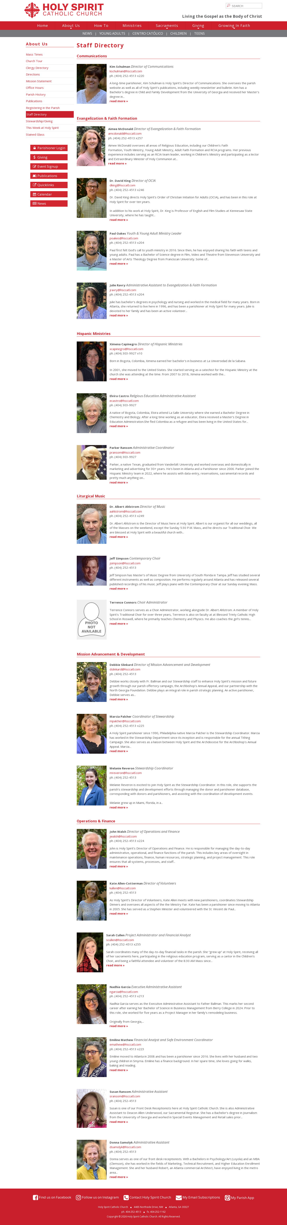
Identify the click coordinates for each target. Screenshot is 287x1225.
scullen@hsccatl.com (120, 940)
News (87, 33)
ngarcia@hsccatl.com (124, 992)
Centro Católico (148, 33)
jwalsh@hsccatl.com (123, 836)
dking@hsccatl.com (122, 185)
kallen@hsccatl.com (123, 888)
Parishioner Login (48, 148)
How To (101, 25)
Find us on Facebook (55, 1197)
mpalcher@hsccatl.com (125, 721)
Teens (199, 33)
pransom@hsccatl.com (125, 452)
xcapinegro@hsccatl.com (126, 349)
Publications (44, 175)
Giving (198, 26)
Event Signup (45, 166)
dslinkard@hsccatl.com (125, 669)
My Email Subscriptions (201, 1197)
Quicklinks (43, 185)
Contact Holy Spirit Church (150, 1197)
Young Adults (112, 33)
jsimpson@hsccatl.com (125, 563)
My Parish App (242, 1197)
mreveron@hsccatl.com (126, 773)
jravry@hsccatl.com (123, 290)
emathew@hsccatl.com (125, 1044)
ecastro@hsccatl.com (124, 401)
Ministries (132, 25)
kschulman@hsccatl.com (126, 71)
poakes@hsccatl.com (124, 238)
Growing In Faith (234, 26)
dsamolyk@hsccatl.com (125, 1147)
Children (178, 33)
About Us (71, 26)
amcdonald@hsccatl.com (125, 133)
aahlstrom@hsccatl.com (126, 511)
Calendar (42, 194)
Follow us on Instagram (100, 1197)
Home (42, 25)
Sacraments (167, 26)
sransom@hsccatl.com (125, 1096)
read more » (119, 101)
